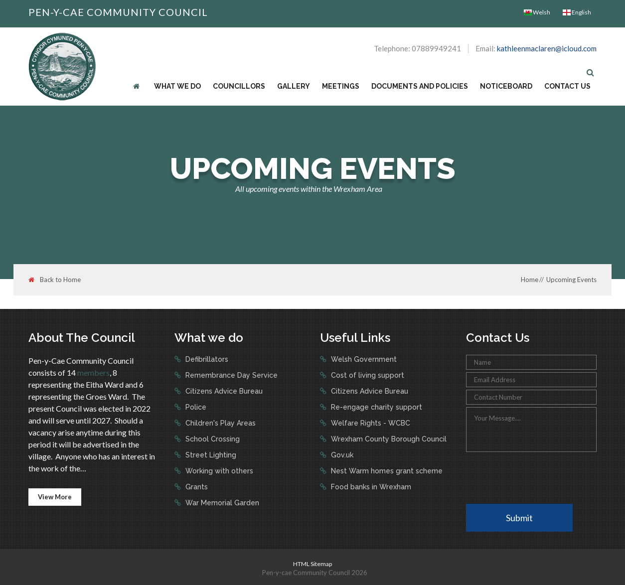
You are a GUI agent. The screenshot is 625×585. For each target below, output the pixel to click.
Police (194, 407)
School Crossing (211, 439)
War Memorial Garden (221, 503)
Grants (195, 487)
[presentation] (542, 476)
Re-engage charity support (375, 407)
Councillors (239, 86)
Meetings (340, 86)
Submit (519, 517)
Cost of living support (366, 375)
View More (55, 497)
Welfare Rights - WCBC (369, 423)
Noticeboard (506, 86)
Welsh (537, 12)
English (577, 12)
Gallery (293, 86)
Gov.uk (341, 455)
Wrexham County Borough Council (388, 439)
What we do (177, 86)
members (93, 372)
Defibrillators (205, 359)
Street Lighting (209, 455)
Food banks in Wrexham (370, 487)
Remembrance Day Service (230, 375)
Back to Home (54, 280)
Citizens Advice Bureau (223, 391)
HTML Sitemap (312, 564)
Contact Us (567, 86)
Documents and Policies (419, 86)
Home (529, 280)
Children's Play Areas (219, 423)
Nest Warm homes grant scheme (386, 471)
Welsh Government (363, 359)
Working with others (218, 471)
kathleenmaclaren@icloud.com (547, 48)
